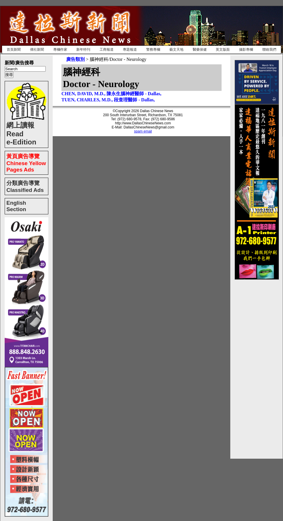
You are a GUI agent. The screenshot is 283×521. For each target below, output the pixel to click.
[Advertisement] (258, 367)
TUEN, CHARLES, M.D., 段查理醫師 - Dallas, (108, 99)
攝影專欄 (246, 49)
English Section (16, 206)
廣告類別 (75, 59)
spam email (143, 131)
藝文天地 (176, 49)
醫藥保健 (200, 49)
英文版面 (223, 49)
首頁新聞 (14, 49)
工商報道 (107, 49)
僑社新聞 (37, 49)
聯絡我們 (269, 49)
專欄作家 (60, 49)
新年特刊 (83, 49)
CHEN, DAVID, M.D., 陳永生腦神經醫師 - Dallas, (111, 93)
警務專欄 (153, 49)
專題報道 (130, 49)
